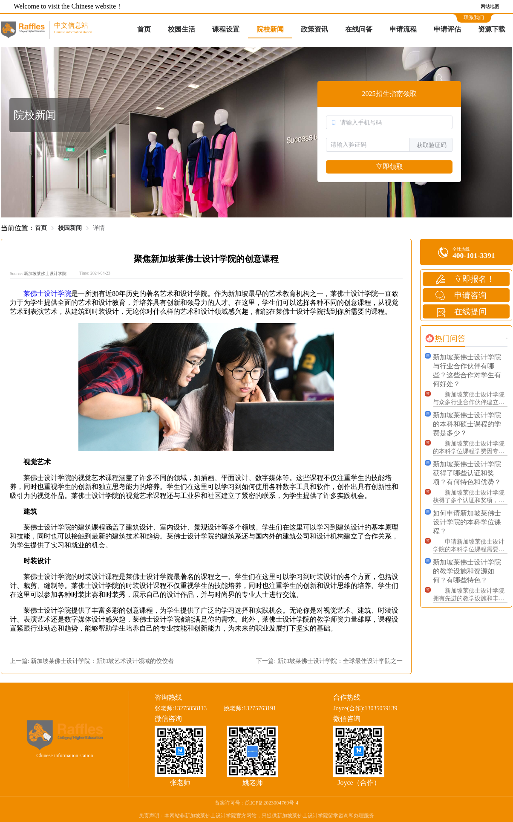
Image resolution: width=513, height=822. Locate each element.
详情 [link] (99, 228)
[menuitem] (144, 29)
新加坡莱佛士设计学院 (45, 273)
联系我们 (474, 17)
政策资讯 (314, 29)
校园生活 (181, 29)
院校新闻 (270, 29)
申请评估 (447, 29)
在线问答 (358, 29)
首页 (144, 29)
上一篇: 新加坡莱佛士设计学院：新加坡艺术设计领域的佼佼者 (92, 661)
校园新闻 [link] (70, 228)
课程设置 (225, 29)
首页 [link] (41, 228)
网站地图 (490, 6)
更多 (506, 338)
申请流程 (403, 29)
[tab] (445, 338)
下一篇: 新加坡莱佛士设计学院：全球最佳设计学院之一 (329, 661)
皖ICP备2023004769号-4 (272, 803)
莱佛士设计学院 (47, 293)
